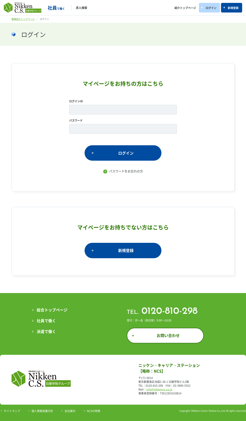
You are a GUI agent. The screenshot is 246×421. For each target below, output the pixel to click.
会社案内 (70, 411)
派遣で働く (46, 331)
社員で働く (46, 320)
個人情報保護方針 (42, 411)
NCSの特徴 (93, 411)
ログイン (211, 8)
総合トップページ (52, 310)
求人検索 (81, 8)
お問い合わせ (168, 335)
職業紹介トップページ (23, 19)
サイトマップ (12, 411)
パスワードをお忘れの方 (126, 171)
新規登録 (233, 8)
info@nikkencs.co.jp (159, 389)
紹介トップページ (185, 8)
